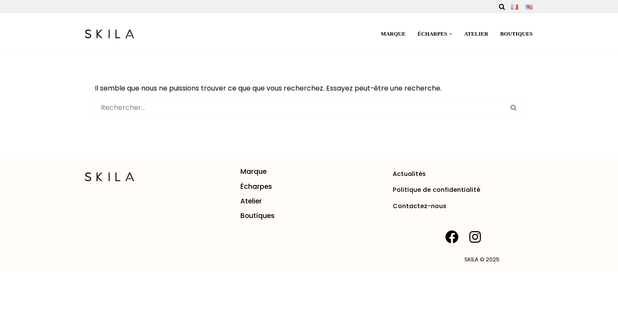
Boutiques (516, 34)
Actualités (409, 212)
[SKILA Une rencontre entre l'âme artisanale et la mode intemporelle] (109, 34)
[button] (450, 34)
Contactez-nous (419, 243)
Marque (392, 34)
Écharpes (256, 224)
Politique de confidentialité (436, 228)
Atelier (476, 34)
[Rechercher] (502, 6)
